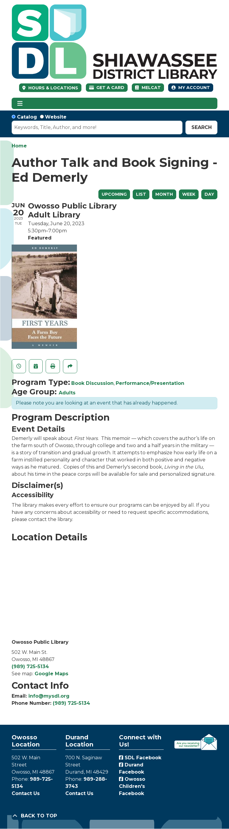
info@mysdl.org (48, 696)
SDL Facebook (140, 757)
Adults (67, 393)
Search (201, 127)
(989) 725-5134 (30, 666)
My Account (190, 87)
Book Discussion (92, 383)
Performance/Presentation (150, 383)
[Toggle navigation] (20, 103)
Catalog (27, 117)
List (141, 194)
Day (209, 194)
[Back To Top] (114, 816)
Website (55, 117)
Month (164, 194)
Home (19, 146)
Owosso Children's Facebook (132, 786)
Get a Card (107, 87)
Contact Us (26, 793)
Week (188, 194)
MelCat (147, 87)
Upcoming (114, 194)
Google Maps (51, 673)
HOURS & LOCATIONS (52, 88)
